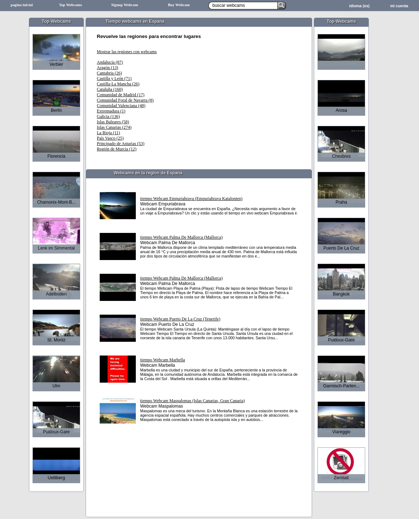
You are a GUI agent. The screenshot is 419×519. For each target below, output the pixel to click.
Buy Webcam (179, 5)
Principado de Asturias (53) (120, 143)
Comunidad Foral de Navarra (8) (125, 100)
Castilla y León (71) (114, 78)
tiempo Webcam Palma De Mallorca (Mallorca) (181, 237)
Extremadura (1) (111, 111)
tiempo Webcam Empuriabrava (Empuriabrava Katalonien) (191, 198)
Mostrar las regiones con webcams (127, 51)
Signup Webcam (124, 5)
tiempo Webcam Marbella (162, 359)
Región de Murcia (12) (117, 149)
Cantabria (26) (109, 73)
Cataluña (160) (110, 89)
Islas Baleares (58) (113, 121)
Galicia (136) (108, 116)
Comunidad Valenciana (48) (121, 105)
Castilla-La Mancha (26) (118, 83)
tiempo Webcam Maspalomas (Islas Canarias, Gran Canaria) (192, 400)
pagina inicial (21, 5)
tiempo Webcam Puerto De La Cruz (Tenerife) (180, 319)
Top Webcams (70, 5)
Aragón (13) (107, 67)
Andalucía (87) (110, 62)
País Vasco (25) (110, 138)
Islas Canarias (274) (114, 127)
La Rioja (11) (108, 132)
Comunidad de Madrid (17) (120, 94)
